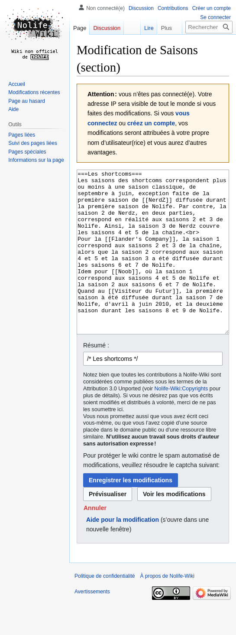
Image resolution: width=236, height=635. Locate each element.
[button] (95, 540)
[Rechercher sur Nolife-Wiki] (209, 27)
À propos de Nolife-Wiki (167, 609)
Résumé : (96, 377)
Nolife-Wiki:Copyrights (181, 421)
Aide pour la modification (122, 552)
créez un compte (151, 123)
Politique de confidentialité (104, 609)
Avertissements (92, 624)
